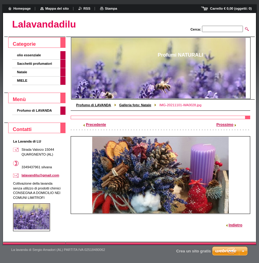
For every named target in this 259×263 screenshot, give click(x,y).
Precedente (96, 125)
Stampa (111, 8)
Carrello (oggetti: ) (231, 8)
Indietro (235, 225)
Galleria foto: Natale (135, 105)
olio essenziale (29, 55)
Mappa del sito (57, 8)
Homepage (22, 8)
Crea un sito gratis (193, 251)
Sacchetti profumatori (34, 63)
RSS (86, 8)
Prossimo (224, 125)
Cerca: (195, 29)
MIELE (22, 80)
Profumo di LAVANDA (93, 105)
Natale (22, 72)
